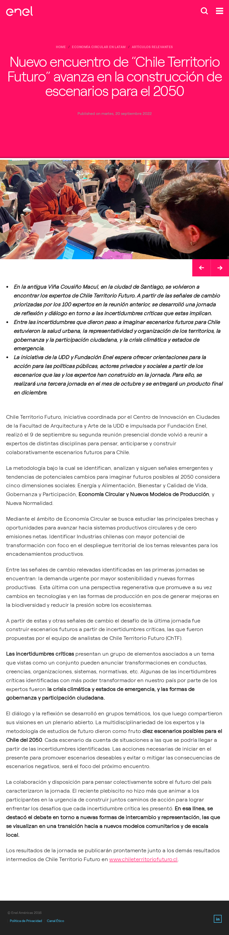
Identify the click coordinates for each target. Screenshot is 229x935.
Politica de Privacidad (26, 921)
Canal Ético (55, 921)
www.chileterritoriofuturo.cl (143, 859)
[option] (114, 209)
